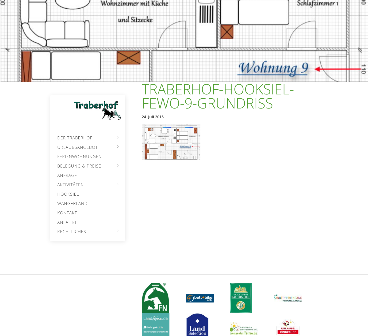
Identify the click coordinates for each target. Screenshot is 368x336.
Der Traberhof (74, 138)
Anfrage (67, 175)
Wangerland (72, 203)
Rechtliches (71, 231)
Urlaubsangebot (77, 147)
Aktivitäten (70, 184)
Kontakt (67, 213)
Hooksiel (68, 194)
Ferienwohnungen (79, 156)
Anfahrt (67, 222)
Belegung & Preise (79, 166)
